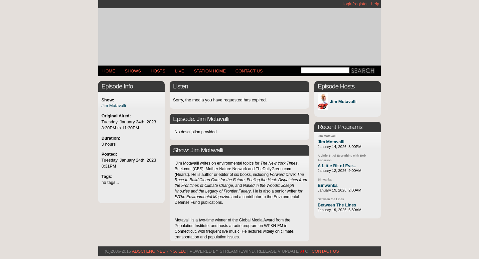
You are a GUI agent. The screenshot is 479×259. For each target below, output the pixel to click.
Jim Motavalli (113, 105)
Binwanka (325, 179)
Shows (133, 70)
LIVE (179, 70)
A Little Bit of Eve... (337, 165)
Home (108, 70)
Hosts (158, 70)
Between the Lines (331, 199)
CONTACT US (249, 70)
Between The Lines (337, 204)
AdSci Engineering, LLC (159, 251)
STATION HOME (210, 70)
